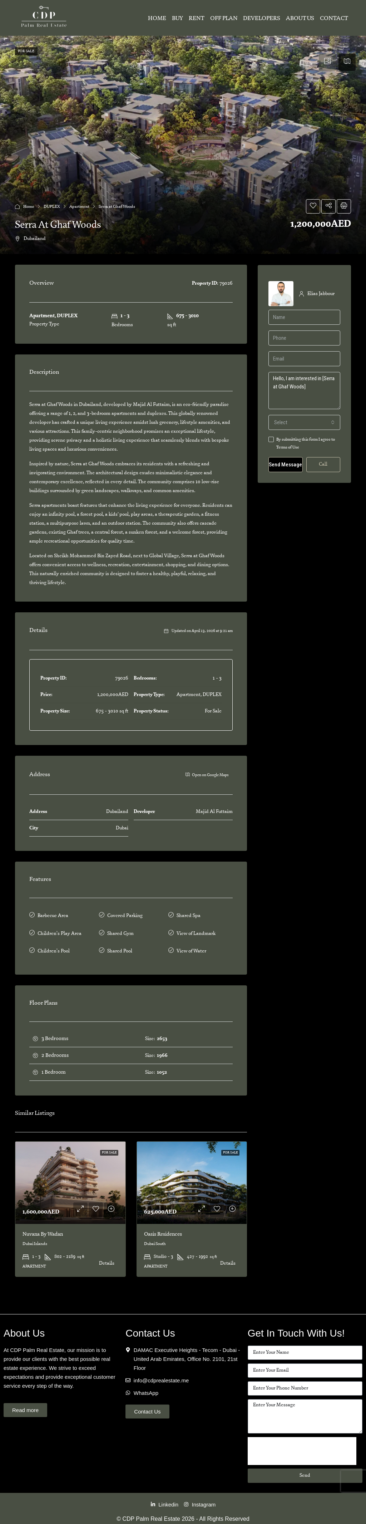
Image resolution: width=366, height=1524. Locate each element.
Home (157, 18)
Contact (334, 18)
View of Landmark (196, 931)
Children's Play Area (59, 931)
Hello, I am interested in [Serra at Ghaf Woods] (304, 390)
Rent (196, 18)
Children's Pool (54, 947)
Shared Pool (119, 947)
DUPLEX (52, 206)
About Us (300, 18)
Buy (177, 18)
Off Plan (223, 18)
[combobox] (304, 422)
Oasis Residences (163, 1230)
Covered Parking (125, 915)
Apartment (79, 206)
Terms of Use (287, 447)
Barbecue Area (53, 915)
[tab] (327, 62)
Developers (261, 18)
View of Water (191, 947)
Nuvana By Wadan (43, 1230)
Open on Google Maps (207, 774)
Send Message (285, 464)
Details (106, 1258)
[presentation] (302, 1446)
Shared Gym (120, 931)
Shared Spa (189, 915)
